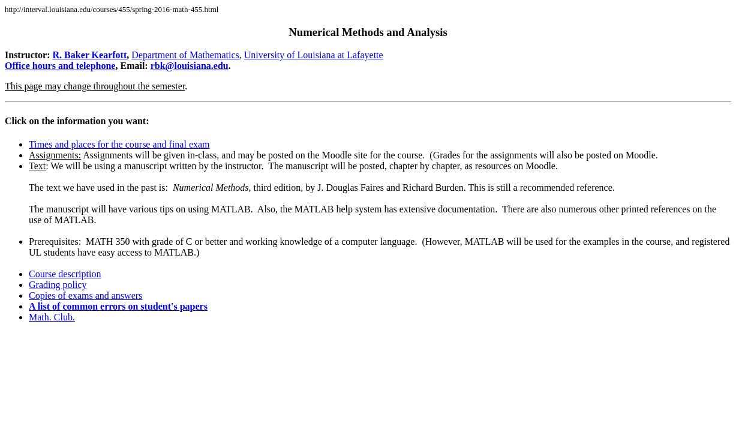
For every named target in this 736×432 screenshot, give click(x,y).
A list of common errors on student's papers (118, 306)
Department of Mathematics (185, 55)
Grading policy (57, 285)
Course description (65, 274)
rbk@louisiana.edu (190, 66)
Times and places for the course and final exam (119, 144)
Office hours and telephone (60, 66)
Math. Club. (52, 317)
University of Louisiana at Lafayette (313, 55)
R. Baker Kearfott (90, 55)
